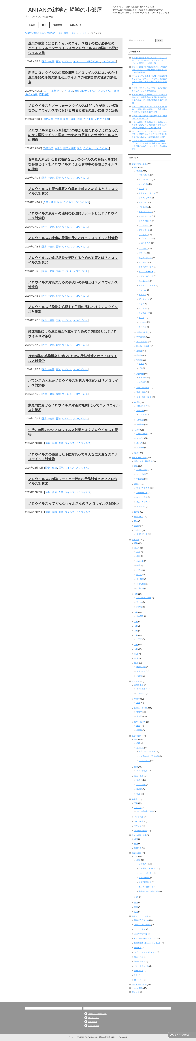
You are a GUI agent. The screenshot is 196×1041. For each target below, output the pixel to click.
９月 (136, 649)
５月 (136, 626)
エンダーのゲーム (146, 887)
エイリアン (138, 980)
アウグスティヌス (146, 267)
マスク (139, 780)
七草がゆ (140, 588)
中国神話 (140, 479)
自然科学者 (138, 685)
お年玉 (139, 570)
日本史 (137, 512)
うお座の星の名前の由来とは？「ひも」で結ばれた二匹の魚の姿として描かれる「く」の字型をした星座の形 (149, 60)
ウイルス (67, 61)
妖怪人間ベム (139, 961)
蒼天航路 (137, 948)
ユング (139, 443)
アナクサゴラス (145, 221)
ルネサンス (141, 506)
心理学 (137, 430)
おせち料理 (141, 584)
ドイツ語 (137, 808)
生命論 (139, 351)
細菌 (138, 743)
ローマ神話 (141, 474)
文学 (136, 856)
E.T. (135, 975)
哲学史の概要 (141, 332)
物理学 (139, 712)
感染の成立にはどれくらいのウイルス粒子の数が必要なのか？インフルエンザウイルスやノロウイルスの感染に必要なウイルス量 (73, 47)
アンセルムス (144, 281)
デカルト (142, 295)
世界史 (137, 484)
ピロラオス (143, 207)
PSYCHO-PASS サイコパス (145, 938)
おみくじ (140, 561)
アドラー (140, 447)
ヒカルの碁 (138, 957)
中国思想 (142, 377)
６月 (136, 631)
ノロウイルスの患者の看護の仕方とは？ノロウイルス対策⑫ (73, 238)
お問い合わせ (75, 25)
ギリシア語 (138, 821)
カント (141, 318)
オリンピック (141, 534)
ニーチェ (142, 327)
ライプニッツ (144, 313)
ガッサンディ (144, 299)
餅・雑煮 (140, 579)
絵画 (136, 907)
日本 (136, 521)
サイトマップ (93, 1018)
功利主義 (140, 411)
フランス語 (138, 817)
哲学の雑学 (141, 392)
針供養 (139, 607)
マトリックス (139, 929)
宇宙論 (139, 360)
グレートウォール (141, 966)
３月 (136, 612)
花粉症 (139, 789)
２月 (136, 594)
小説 (138, 860)
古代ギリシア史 (142, 488)
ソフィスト (143, 235)
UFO (141, 368)
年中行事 (135, 540)
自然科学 (48, 119)
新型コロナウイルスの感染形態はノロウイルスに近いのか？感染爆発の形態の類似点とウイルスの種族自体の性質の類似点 (73, 77)
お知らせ (135, 992)
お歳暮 (139, 676)
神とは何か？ (141, 342)
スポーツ (137, 530)
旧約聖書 (140, 420)
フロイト (140, 438)
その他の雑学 (137, 988)
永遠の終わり (144, 878)
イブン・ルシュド (146, 276)
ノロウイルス (109, 61)
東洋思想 (140, 374)
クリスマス (141, 671)
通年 (136, 543)
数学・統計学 (139, 722)
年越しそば (141, 667)
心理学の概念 (141, 434)
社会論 (139, 355)
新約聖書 (140, 424)
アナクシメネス (145, 198)
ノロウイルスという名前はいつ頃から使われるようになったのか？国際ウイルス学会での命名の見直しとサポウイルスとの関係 (73, 134)
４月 (136, 622)
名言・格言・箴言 (143, 397)
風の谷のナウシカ (141, 920)
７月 (136, 635)
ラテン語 (137, 826)
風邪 (136, 767)
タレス (141, 189)
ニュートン (141, 693)
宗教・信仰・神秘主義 (143, 461)
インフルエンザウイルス (86, 61)
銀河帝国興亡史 (145, 882)
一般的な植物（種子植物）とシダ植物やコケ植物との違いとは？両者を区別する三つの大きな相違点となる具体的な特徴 (149, 125)
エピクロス (143, 262)
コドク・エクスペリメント (145, 952)
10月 (136, 654)
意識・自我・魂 (142, 388)
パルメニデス (144, 175)
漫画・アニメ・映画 (140, 916)
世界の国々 (138, 517)
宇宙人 (141, 364)
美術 (136, 902)
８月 (136, 645)
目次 (44, 25)
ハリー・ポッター (146, 873)
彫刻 (136, 912)
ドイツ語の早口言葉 (144, 811)
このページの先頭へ (183, 1035)
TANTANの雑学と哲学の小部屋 (63, 10)
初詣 (138, 556)
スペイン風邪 (141, 771)
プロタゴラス (146, 238)
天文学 (139, 716)
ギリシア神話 (141, 470)
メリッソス (143, 184)
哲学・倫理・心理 (139, 164)
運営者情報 (57, 25)
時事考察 (44, 94)
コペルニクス (141, 689)
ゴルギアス (145, 243)
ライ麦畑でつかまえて (148, 868)
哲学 (136, 167)
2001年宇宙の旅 (140, 934)
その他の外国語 (140, 831)
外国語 (134, 799)
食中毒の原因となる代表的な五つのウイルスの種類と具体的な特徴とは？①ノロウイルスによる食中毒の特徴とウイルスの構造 (73, 164)
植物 (138, 703)
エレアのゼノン (145, 179)
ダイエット (141, 785)
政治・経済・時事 (139, 835)
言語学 (137, 526)
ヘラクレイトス (145, 212)
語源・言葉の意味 (139, 984)
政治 (136, 839)
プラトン (142, 253)
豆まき (139, 602)
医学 (58, 61)
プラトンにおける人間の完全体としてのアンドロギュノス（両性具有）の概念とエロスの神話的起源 (149, 70)
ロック (141, 304)
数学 (138, 726)
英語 (136, 803)
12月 (136, 663)
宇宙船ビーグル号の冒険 (149, 891)
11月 (136, 658)
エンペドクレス (145, 216)
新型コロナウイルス (86, 91)
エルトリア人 (141, 502)
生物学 (58, 119)
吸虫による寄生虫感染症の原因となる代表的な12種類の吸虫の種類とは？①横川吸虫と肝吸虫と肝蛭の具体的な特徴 (149, 109)
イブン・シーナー (146, 271)
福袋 (138, 552)
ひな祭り (140, 616)
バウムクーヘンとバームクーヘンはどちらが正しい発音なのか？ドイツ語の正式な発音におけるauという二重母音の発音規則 (149, 134)
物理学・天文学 (140, 708)
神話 (136, 466)
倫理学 (137, 402)
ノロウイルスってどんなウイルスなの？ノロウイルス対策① (73, 503)
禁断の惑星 (138, 971)
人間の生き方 (141, 406)
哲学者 (139, 171)
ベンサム (142, 414)
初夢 (138, 565)
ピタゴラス (143, 202)
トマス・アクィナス (147, 285)
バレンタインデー (143, 598)
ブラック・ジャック (142, 925)
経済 (136, 844)
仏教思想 (142, 382)
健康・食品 (138, 776)
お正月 (137, 548)
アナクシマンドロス (147, 193)
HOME (32, 25)
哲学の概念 (141, 337)
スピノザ (142, 308)
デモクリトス (144, 230)
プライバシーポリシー (97, 1014)
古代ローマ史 (141, 493)
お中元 (139, 639)
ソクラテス (143, 248)
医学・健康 (48, 61)
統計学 (139, 730)
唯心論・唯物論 (142, 346)
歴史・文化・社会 (139, 458)
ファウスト (143, 864)
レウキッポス (144, 225)
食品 (138, 794)
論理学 (137, 453)
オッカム (142, 290)
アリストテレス (145, 258)
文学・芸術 (136, 853)
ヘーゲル (142, 322)
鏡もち (139, 575)
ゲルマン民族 (141, 497)
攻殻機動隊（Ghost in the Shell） (148, 943)
